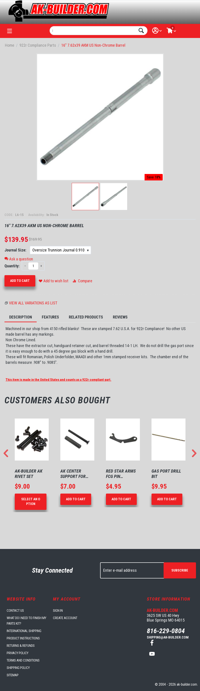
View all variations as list (33, 303)
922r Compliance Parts (37, 45)
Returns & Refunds (21, 646)
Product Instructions (23, 638)
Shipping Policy (18, 668)
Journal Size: (15, 250)
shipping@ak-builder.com (168, 637)
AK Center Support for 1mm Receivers (75, 473)
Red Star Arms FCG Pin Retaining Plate (122, 473)
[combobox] (98, 30)
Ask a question (18, 259)
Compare (82, 280)
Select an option (30, 501)
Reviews (120, 317)
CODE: (9, 215)
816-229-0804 (166, 631)
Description (20, 317)
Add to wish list (53, 280)
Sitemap (13, 675)
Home (9, 45)
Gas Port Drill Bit (166, 473)
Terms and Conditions (23, 660)
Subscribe (179, 570)
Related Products (86, 317)
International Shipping (24, 631)
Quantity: (11, 266)
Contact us (15, 611)
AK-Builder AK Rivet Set (28, 473)
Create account (65, 618)
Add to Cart (20, 281)
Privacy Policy (17, 653)
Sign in (58, 611)
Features (50, 317)
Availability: (36, 215)
